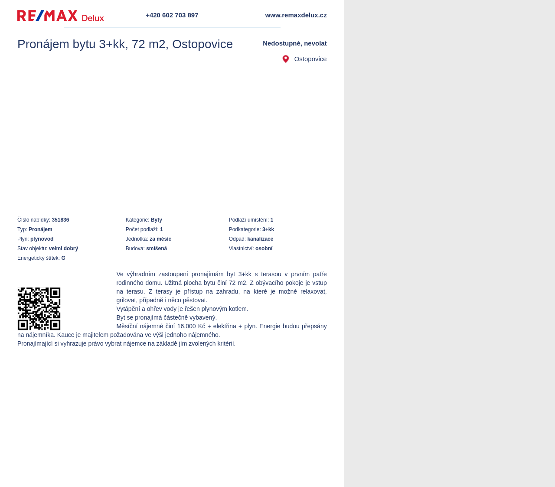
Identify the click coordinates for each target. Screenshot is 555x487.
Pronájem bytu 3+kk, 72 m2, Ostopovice (125, 44)
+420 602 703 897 (172, 15)
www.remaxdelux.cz (296, 15)
